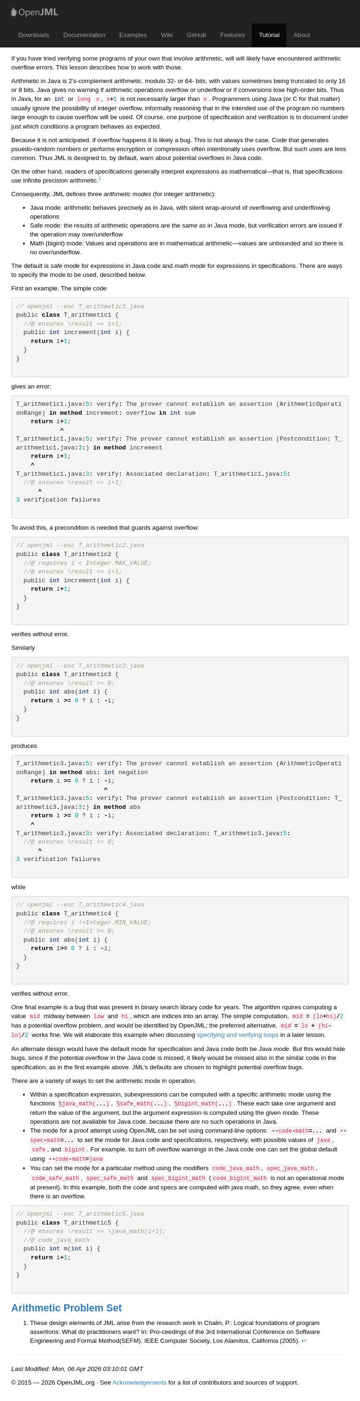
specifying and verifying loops (237, 1034)
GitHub (196, 34)
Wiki (166, 34)
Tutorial (269, 34)
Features (232, 34)
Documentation (84, 34)
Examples (133, 34)
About (301, 34)
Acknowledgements (139, 1382)
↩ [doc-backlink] (304, 1340)
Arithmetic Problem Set (66, 1308)
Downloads (33, 34)
